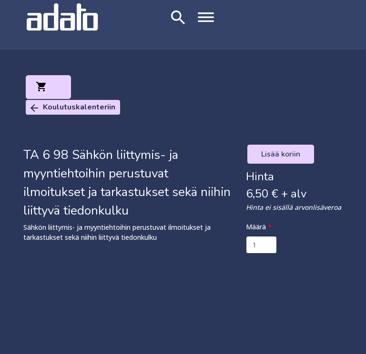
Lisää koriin (280, 154)
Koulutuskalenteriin (72, 108)
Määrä (256, 226)
